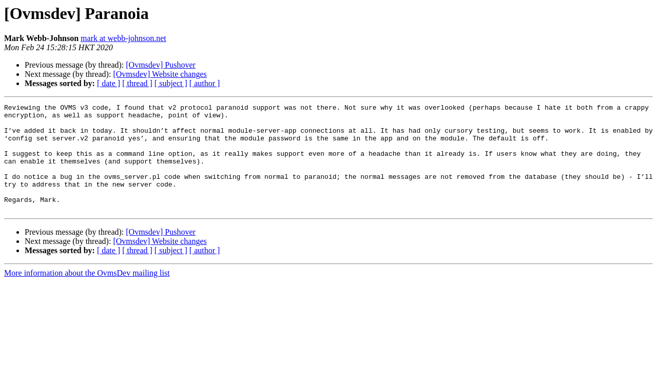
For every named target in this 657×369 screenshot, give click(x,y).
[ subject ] (170, 83)
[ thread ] (137, 83)
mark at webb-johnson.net (123, 38)
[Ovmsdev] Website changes (159, 74)
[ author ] (204, 83)
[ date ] (108, 83)
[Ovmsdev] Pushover (161, 64)
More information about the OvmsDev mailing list (87, 294)
